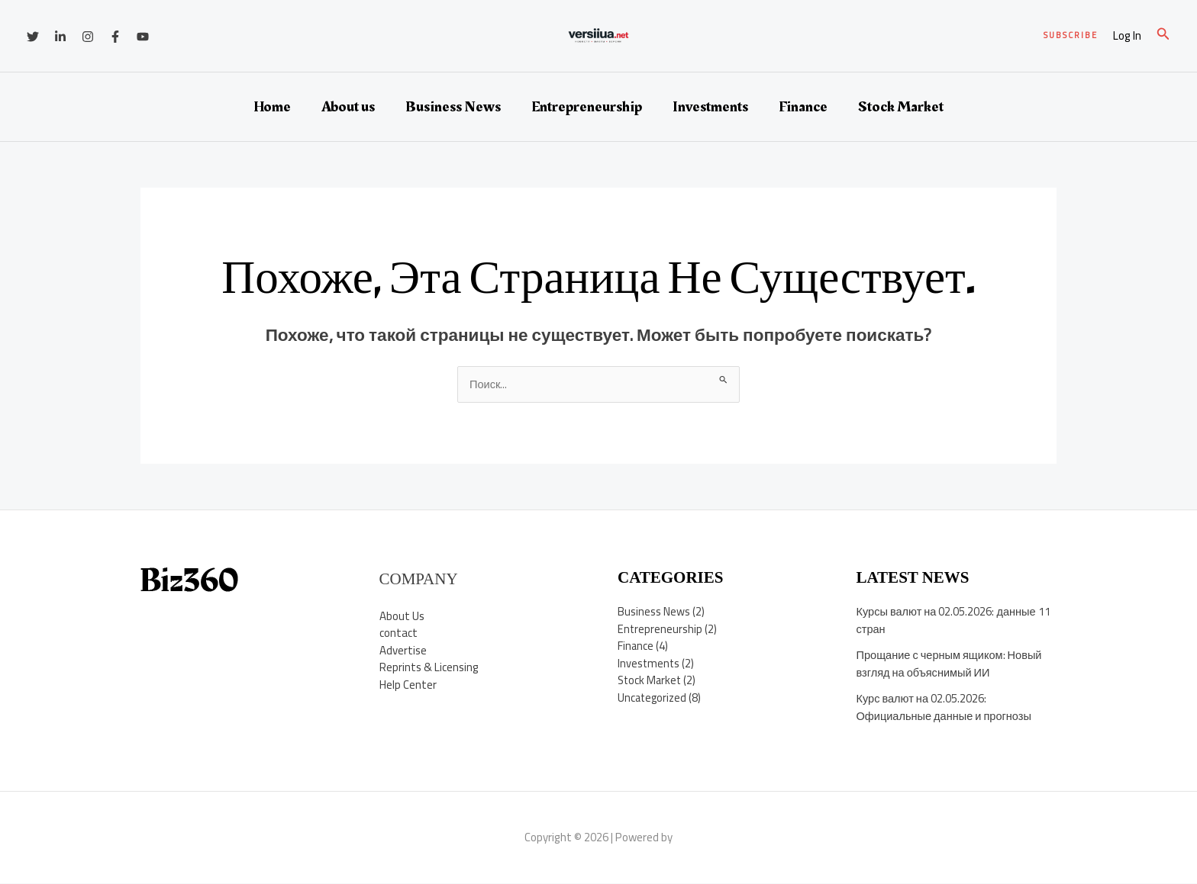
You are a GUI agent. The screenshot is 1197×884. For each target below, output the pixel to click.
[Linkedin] (60, 37)
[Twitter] (33, 37)
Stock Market (901, 106)
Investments (710, 106)
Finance (803, 106)
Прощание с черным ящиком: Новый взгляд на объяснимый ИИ (952, 664)
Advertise (403, 650)
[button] (1071, 35)
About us (348, 106)
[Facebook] (115, 37)
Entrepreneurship (586, 106)
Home (272, 106)
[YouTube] (143, 37)
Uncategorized (653, 698)
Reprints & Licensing (429, 668)
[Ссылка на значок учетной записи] (1127, 36)
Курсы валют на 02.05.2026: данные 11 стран (955, 621)
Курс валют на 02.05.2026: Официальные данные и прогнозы (947, 708)
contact (398, 633)
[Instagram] (88, 37)
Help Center (408, 684)
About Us (401, 616)
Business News (453, 106)
